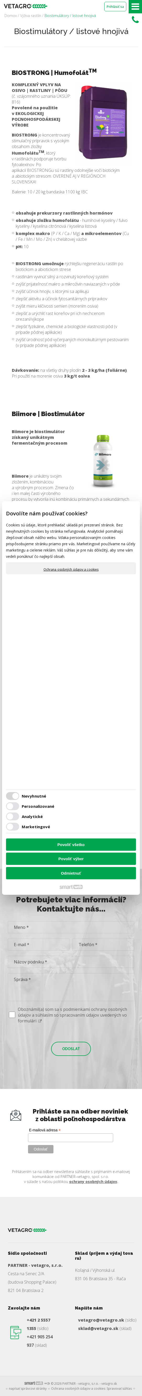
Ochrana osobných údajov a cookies (71, 570)
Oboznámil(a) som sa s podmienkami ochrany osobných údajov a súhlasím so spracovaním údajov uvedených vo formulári (72, 1015)
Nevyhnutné (34, 796)
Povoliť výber (71, 859)
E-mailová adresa (45, 1130)
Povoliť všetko (71, 844)
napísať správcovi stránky (28, 1388)
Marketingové (36, 826)
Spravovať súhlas (119, 1388)
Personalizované (38, 806)
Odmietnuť (71, 873)
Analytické (32, 816)
